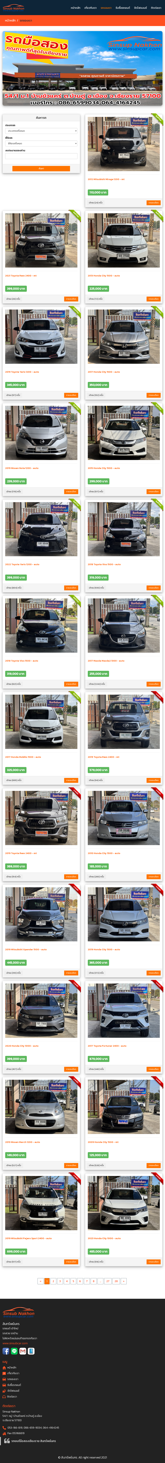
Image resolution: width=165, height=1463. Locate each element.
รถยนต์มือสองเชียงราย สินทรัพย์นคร (33, 1441)
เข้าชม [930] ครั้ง (96, 587)
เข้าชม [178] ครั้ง (13, 491)
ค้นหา (41, 168)
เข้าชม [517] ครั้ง (96, 491)
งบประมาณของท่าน (15, 150)
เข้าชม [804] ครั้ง (13, 587)
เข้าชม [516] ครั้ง (96, 1261)
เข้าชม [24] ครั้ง (96, 202)
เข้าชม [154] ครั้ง (13, 876)
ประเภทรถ (10, 125)
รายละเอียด (154, 202)
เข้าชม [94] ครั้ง (96, 780)
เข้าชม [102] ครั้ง (96, 395)
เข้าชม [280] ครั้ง (96, 876)
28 (116, 1281)
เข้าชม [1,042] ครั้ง (97, 684)
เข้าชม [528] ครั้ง (96, 1165)
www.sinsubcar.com (15, 1343)
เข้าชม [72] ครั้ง (96, 298)
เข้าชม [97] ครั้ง (13, 395)
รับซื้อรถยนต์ (123, 8)
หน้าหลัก (75, 8)
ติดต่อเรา (156, 8)
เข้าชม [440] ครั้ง (96, 1069)
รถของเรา (106, 8)
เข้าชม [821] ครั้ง (13, 684)
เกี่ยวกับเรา (90, 8)
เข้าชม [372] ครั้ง (96, 972)
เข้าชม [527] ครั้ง (13, 1165)
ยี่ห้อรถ (8, 138)
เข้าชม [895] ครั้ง (13, 780)
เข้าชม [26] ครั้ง (13, 298)
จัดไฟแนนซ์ (140, 8)
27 (107, 1281)
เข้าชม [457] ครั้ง (13, 1069)
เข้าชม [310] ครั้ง (13, 972)
